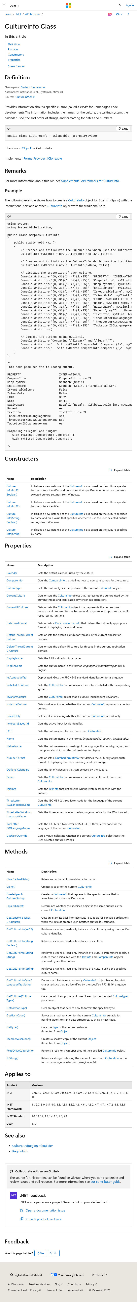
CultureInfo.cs (24, 97)
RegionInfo (19, 1151)
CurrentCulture (16, 595)
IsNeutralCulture (16, 704)
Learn (8, 14)
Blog (57, 1284)
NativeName (14, 746)
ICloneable (54, 158)
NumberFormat (16, 758)
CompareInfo (14, 580)
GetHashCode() (16, 1015)
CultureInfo (76, 200)
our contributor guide (105, 1181)
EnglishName (14, 666)
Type (55, 1027)
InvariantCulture (16, 697)
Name (10, 738)
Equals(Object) (15, 906)
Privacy (90, 1284)
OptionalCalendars (18, 769)
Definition (14, 44)
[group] (68, 335)
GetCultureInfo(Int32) (20, 929)
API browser (32, 14)
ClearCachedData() (18, 879)
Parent (11, 777)
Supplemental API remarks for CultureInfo (90, 181)
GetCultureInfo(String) (20, 968)
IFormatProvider (34, 158)
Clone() (11, 886)
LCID (10, 731)
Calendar (12, 573)
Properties (14, 60)
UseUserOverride (17, 835)
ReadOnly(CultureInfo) (20, 1050)
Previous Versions (39, 1284)
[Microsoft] (68, 5)
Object (26, 148)
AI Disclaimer (16, 1284)
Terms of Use (54, 1290)
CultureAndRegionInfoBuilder (32, 1145)
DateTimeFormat (17, 623)
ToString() (12, 1058)
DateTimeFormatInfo (67, 623)
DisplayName (14, 658)
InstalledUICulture (17, 685)
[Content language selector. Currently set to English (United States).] (26, 1275)
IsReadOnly (13, 716)
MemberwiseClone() (19, 1039)
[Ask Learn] (110, 14)
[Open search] (120, 5)
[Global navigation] (4, 5)
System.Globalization (33, 87)
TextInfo (11, 789)
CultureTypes (14, 588)
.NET (18, 14)
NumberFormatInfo (67, 758)
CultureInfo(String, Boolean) (13, 518)
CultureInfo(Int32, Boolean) (13, 490)
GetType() (12, 1027)
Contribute (74, 1284)
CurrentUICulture (17, 607)
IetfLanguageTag (16, 677)
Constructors (16, 54)
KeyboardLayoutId (18, 723)
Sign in (129, 5)
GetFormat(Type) (17, 1008)
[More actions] (128, 14)
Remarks (13, 49)
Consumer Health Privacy (23, 1290)
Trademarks (74, 1290)
